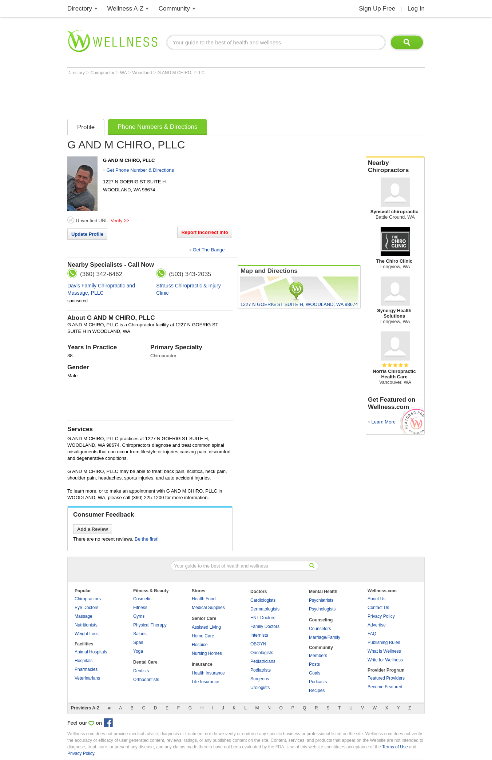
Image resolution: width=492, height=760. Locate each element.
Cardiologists (262, 600)
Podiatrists (260, 670)
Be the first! (147, 539)
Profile (86, 127)
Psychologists (322, 609)
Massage (83, 616)
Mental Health (323, 591)
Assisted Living (206, 627)
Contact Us (378, 607)
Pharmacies (86, 669)
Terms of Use (395, 746)
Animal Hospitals (91, 651)
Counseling (321, 619)
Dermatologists (264, 609)
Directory (79, 8)
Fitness (140, 607)
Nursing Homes (207, 653)
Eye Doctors (86, 607)
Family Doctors (264, 626)
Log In (416, 8)
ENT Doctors (262, 617)
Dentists (141, 670)
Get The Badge (209, 249)
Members (318, 655)
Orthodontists (146, 679)
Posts (314, 664)
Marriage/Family (324, 637)
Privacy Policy (381, 616)
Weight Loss (87, 633)
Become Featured (385, 686)
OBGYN (258, 643)
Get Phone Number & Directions (140, 170)
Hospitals (83, 660)
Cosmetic (142, 598)
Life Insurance (205, 681)
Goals (314, 673)
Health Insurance (208, 673)
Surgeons (259, 678)
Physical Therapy (150, 625)
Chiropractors (88, 598)
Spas (138, 642)
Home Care (203, 635)
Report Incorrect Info (204, 232)
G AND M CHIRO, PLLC (181, 72)
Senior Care (204, 618)
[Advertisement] (199, 95)
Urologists (260, 687)
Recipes (317, 690)
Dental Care (145, 662)
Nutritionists (86, 625)
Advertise (377, 625)
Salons (140, 633)
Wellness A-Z (125, 8)
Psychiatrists (321, 600)
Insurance (202, 664)
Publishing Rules (384, 642)
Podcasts (318, 681)
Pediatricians (262, 661)
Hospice (199, 644)
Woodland (142, 72)
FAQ (372, 633)
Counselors (320, 628)
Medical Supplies (208, 607)
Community (174, 8)
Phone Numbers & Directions (157, 126)
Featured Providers (386, 678)
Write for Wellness (385, 659)
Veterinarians (87, 678)
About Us (376, 598)
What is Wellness (384, 651)
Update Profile (87, 234)
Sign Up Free (377, 8)
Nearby (395, 166)
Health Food (203, 598)
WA (124, 72)
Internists (259, 635)
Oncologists (261, 652)
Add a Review (92, 529)
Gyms (138, 616)
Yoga (138, 651)
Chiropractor (102, 72)
